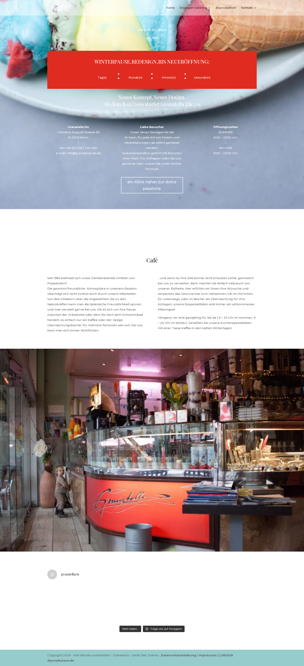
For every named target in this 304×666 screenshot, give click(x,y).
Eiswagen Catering (193, 8)
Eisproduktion (226, 8)
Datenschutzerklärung (178, 655)
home (170, 8)
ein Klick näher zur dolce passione (152, 185)
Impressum (208, 655)
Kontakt (247, 8)
